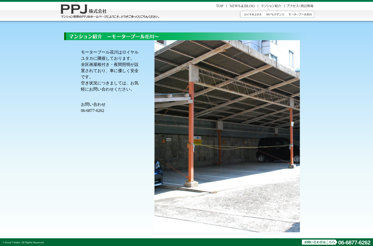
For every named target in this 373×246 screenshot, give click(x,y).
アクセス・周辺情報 (300, 6)
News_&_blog (242, 6)
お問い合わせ (220, 6)
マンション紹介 (271, 6)
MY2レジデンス (275, 14)
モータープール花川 (302, 14)
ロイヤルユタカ (251, 14)
